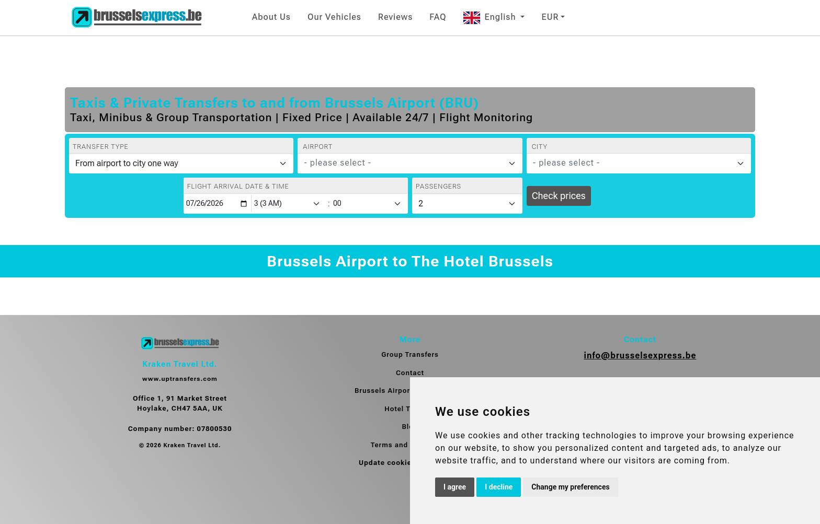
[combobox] (410, 163)
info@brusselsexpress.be (640, 355)
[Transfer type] (181, 163)
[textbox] (403, 163)
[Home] (136, 18)
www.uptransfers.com (180, 378)
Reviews (395, 17)
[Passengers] (467, 203)
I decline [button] (498, 487)
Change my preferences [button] (570, 487)
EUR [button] (550, 17)
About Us (271, 17)
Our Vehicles (334, 17)
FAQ (437, 17)
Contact (410, 373)
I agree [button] (454, 487)
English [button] (491, 17)
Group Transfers (410, 354)
